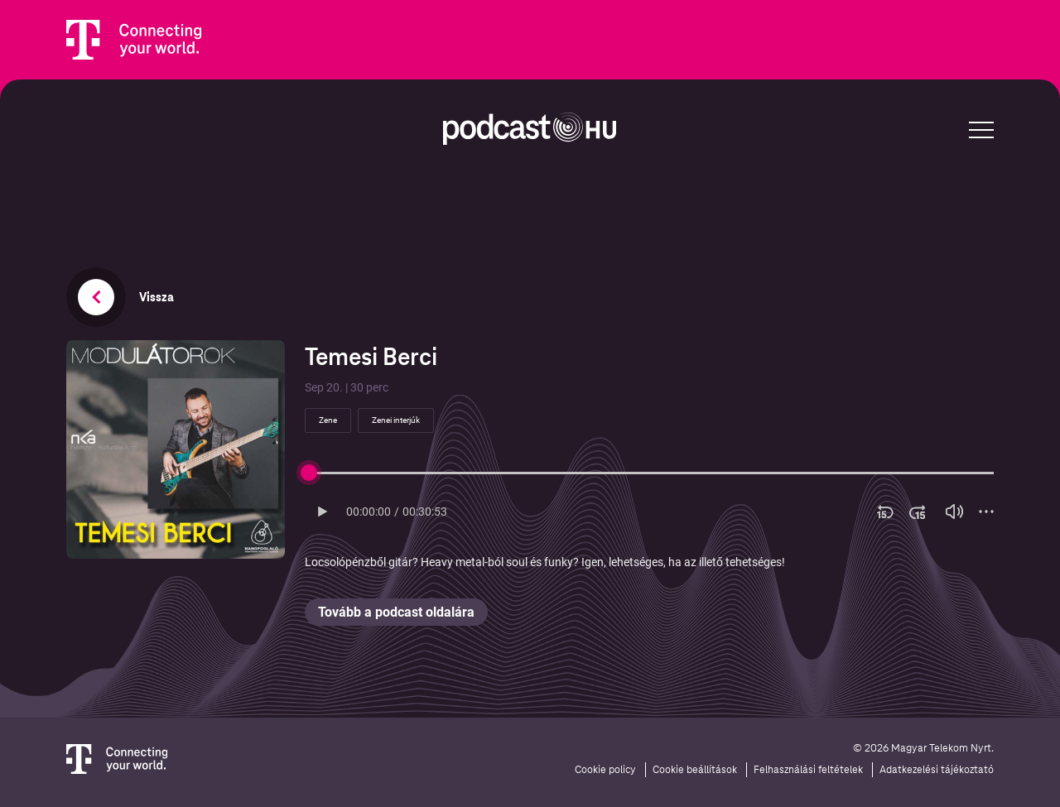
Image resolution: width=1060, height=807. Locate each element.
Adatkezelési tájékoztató (936, 769)
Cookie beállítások (695, 769)
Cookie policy (605, 769)
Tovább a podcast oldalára (396, 612)
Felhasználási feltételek (808, 769)
